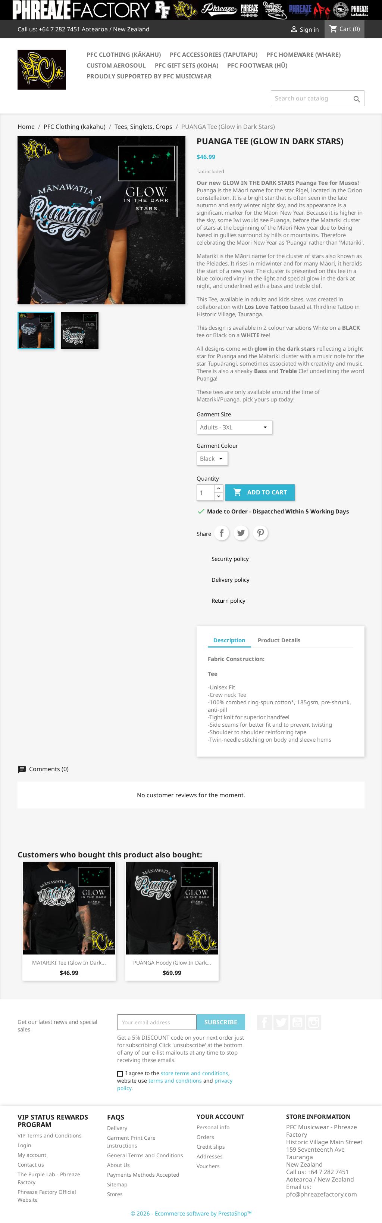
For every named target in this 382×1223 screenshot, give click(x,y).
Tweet (241, 532)
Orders (205, 1136)
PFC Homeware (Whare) (303, 54)
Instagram (313, 1022)
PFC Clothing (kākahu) (124, 54)
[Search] (317, 98)
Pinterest (260, 532)
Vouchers (208, 1166)
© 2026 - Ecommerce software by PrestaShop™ (191, 1213)
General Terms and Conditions (145, 1155)
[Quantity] (206, 492)
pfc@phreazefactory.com (321, 1194)
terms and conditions (175, 1080)
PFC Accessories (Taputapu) (213, 54)
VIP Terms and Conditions (50, 1135)
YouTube (297, 1022)
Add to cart (260, 492)
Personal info (213, 1127)
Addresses (210, 1156)
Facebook (264, 1022)
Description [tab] (229, 640)
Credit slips (211, 1146)
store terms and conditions (194, 1073)
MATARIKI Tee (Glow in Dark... (69, 962)
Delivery (117, 1128)
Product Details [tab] (279, 640)
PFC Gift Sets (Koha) (186, 65)
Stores (115, 1194)
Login (24, 1145)
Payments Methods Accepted (143, 1174)
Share (221, 532)
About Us (118, 1164)
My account (32, 1154)
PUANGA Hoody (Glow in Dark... (172, 962)
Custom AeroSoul (116, 65)
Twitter (280, 1022)
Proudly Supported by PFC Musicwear (149, 76)
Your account (220, 1116)
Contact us (31, 1164)
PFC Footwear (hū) (257, 65)
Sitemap (117, 1184)
